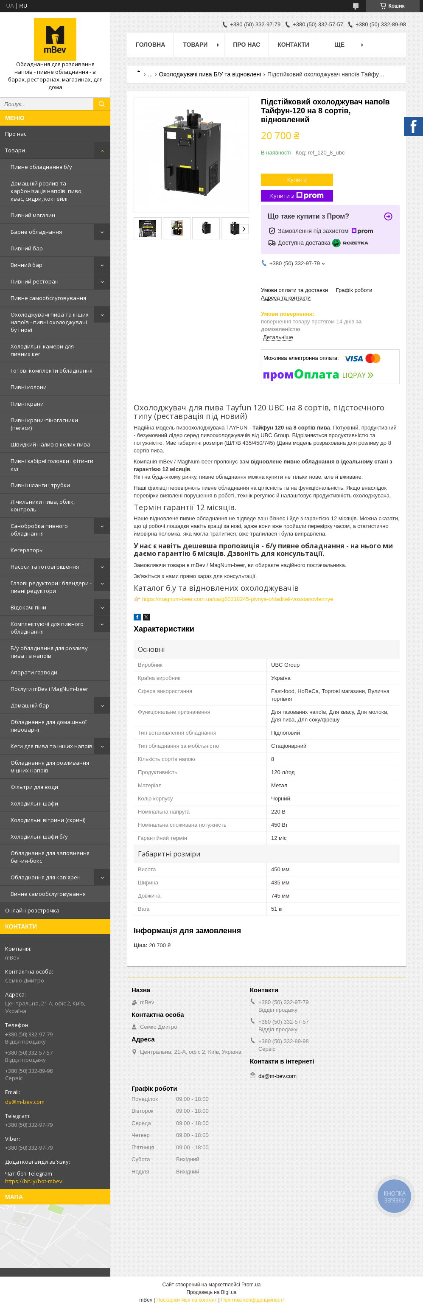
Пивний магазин (33, 215)
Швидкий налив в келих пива (50, 444)
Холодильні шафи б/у (39, 836)
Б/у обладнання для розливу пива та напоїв (49, 652)
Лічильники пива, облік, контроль (43, 505)
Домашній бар (30, 705)
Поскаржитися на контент (187, 1300)
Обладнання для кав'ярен (46, 877)
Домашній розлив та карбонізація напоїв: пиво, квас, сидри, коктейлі (47, 191)
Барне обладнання (36, 232)
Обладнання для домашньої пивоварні (49, 725)
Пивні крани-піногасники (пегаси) (44, 424)
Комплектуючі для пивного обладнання (47, 627)
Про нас (15, 134)
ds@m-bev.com (25, 1102)
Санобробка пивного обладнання (39, 529)
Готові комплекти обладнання (51, 370)
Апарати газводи (34, 672)
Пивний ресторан (35, 281)
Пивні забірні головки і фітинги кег (52, 464)
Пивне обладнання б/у (41, 167)
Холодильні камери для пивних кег (42, 350)
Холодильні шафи (34, 803)
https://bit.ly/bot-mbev (33, 1181)
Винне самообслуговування (48, 894)
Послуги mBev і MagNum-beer (49, 689)
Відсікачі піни (28, 607)
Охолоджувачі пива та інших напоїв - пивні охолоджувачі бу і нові (50, 322)
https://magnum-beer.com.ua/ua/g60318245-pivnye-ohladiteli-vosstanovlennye (237, 599)
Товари (15, 150)
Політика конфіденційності (252, 1300)
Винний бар (26, 265)
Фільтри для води (34, 787)
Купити (297, 179)
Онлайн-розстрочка (32, 910)
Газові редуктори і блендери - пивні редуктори (51, 587)
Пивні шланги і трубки (40, 485)
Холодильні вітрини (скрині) (48, 820)
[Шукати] (101, 104)
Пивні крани (27, 403)
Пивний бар (27, 248)
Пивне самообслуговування (48, 298)
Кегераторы (27, 550)
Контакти (293, 44)
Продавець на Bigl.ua (211, 1292)
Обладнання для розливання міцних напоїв (50, 766)
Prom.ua (251, 1285)
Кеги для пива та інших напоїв (51, 746)
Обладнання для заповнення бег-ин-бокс (50, 857)
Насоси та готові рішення (45, 566)
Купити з (297, 196)
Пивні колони (29, 387)
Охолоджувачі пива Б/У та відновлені (210, 74)
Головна (150, 44)
